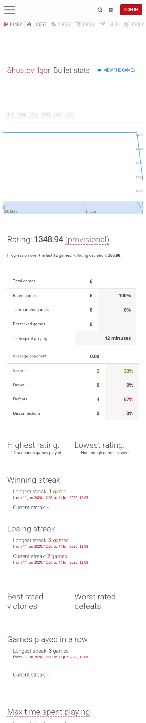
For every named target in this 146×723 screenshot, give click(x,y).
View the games (119, 70)
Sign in (131, 9)
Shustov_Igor (28, 70)
